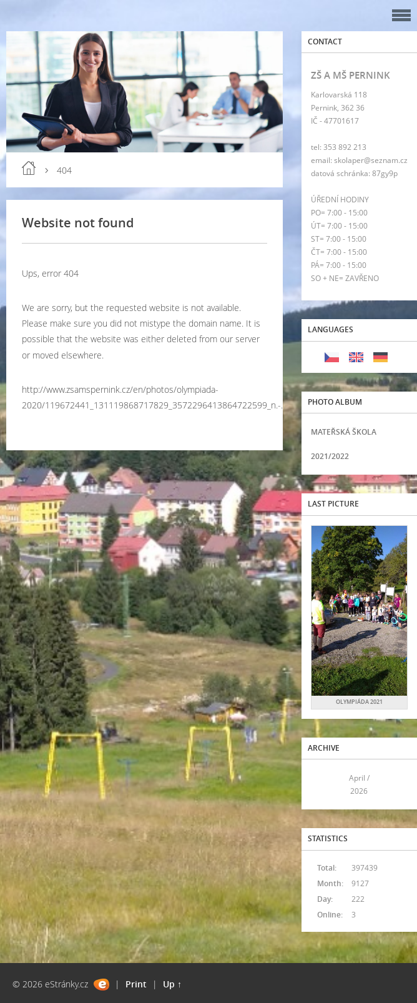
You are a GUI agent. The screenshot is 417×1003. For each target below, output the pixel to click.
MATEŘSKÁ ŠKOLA (343, 432)
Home (29, 168)
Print (136, 984)
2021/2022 (330, 456)
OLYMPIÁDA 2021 (359, 702)
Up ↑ (172, 984)
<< (324, 784)
